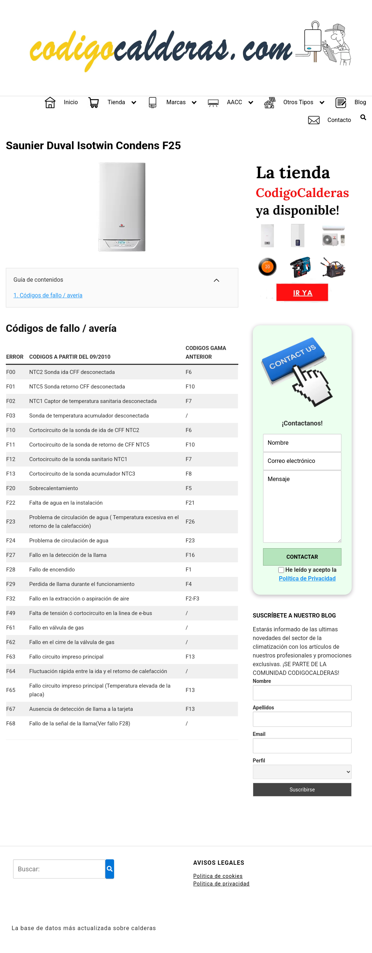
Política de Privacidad (307, 578)
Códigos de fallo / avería (47, 295)
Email (259, 734)
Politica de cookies (218, 876)
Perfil (259, 760)
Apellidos (263, 707)
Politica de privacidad (221, 884)
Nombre (262, 681)
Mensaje (302, 506)
